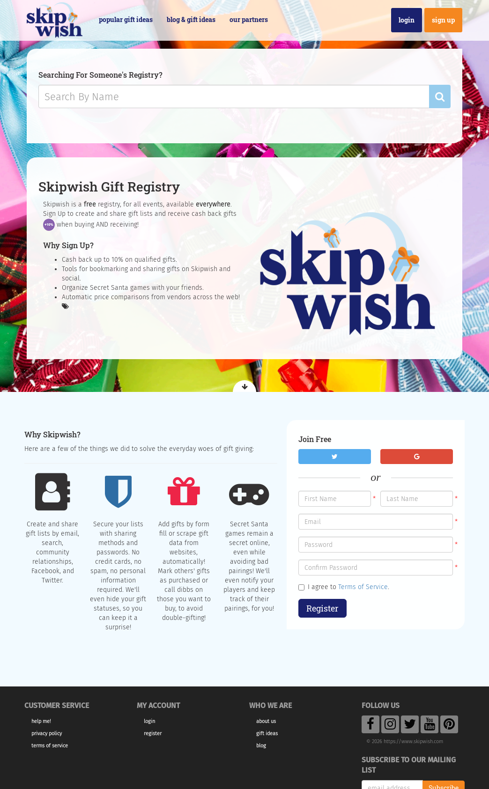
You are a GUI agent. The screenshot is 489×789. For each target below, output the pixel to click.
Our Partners (249, 19)
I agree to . (343, 587)
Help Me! (41, 721)
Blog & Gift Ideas (191, 19)
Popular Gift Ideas (126, 19)
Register (322, 608)
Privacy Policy (46, 733)
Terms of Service (363, 587)
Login (407, 19)
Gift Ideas (267, 733)
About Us (266, 721)
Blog (261, 746)
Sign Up (443, 19)
